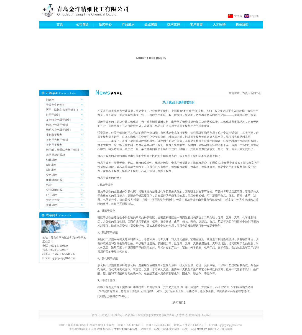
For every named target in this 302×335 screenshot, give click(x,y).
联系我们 (241, 24)
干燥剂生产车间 (55, 104)
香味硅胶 (51, 205)
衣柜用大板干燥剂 (57, 139)
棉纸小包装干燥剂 (57, 124)
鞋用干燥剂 (53, 114)
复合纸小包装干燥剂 (58, 119)
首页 (59, 24)
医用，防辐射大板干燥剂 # (62, 109)
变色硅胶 (51, 174)
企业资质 (150, 24)
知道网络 (227, 329)
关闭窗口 (178, 302)
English (254, 16)
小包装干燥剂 (54, 134)
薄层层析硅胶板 (55, 154)
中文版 (238, 16)
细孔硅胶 (51, 159)
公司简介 (82, 24)
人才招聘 (219, 24)
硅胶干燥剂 (161, 329)
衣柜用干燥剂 (54, 144)
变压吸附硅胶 (54, 190)
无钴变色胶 (53, 200)
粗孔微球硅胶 (54, 180)
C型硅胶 (51, 169)
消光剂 (50, 99)
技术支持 (173, 24)
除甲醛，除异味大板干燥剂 (62, 149)
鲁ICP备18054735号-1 (127, 329)
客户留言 (196, 24)
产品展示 (128, 24)
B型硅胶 (51, 164)
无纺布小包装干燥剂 (58, 129)
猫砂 (48, 185)
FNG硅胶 (51, 195)
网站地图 (202, 329)
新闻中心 (105, 24)
